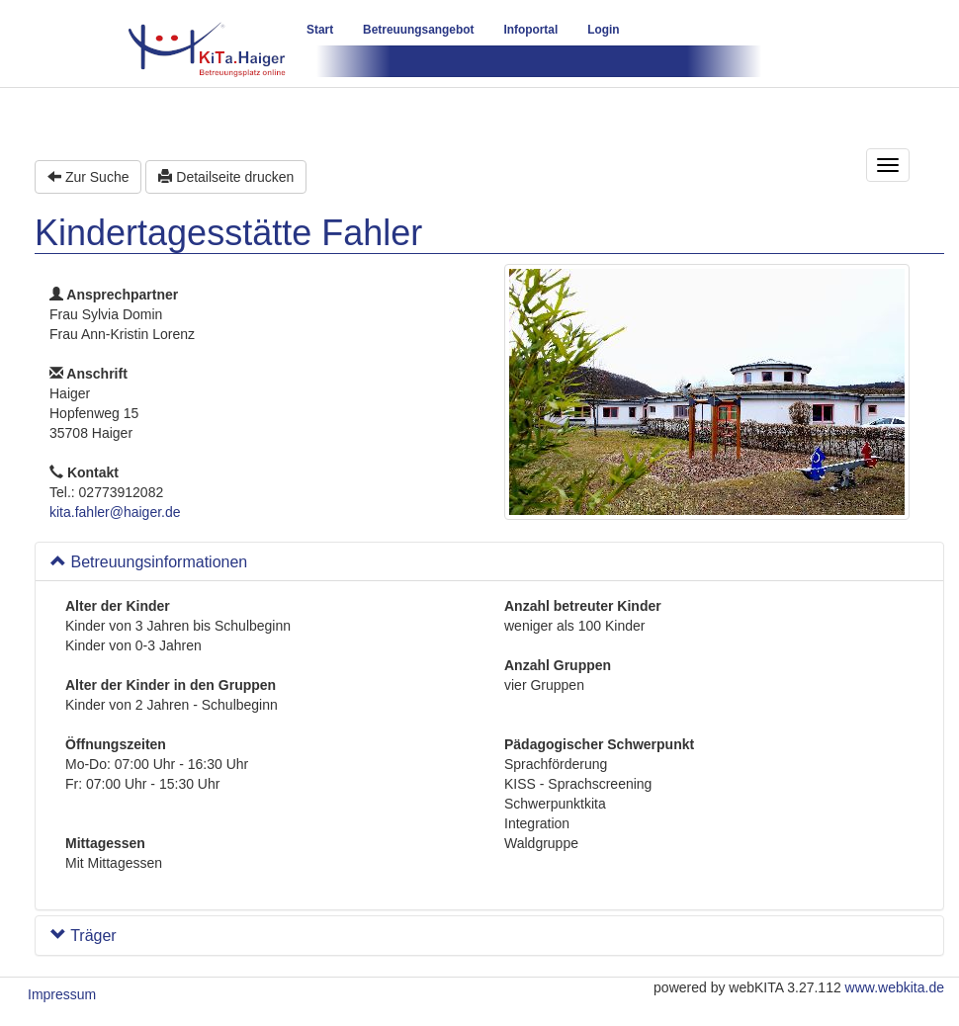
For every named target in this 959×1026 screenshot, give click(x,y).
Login (603, 30)
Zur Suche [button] (88, 177)
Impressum (62, 994)
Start (319, 30)
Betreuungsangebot (418, 30)
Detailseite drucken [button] (226, 177)
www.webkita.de (894, 987)
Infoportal (530, 30)
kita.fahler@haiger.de (115, 512)
